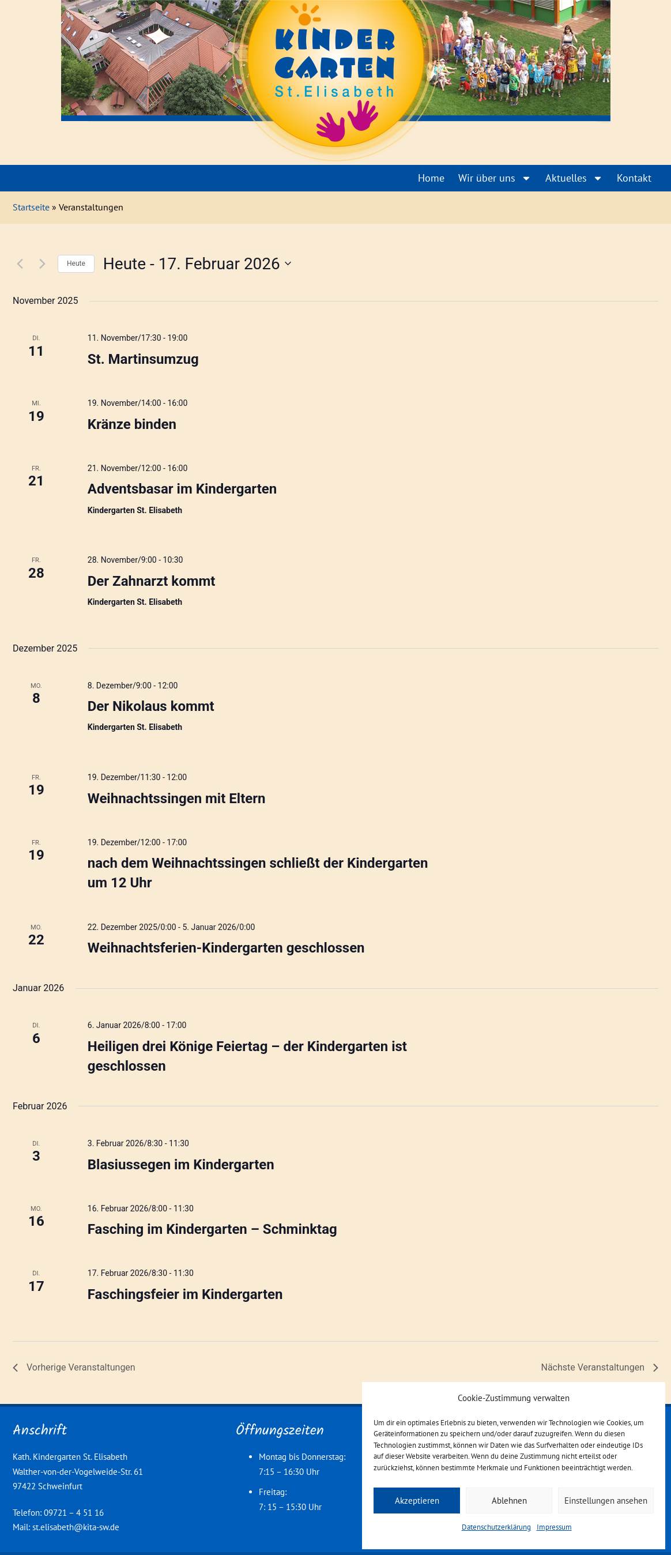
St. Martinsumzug (143, 359)
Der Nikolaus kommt (151, 706)
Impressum (554, 1527)
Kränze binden (132, 424)
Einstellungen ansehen (605, 1500)
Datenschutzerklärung (496, 1527)
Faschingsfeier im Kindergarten (185, 1294)
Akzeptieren (417, 1500)
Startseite (31, 207)
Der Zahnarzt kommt (152, 581)
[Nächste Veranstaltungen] (42, 263)
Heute (76, 263)
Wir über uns (494, 178)
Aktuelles (574, 178)
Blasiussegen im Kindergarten (181, 1165)
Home (431, 178)
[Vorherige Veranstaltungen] (20, 263)
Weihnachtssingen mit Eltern (177, 798)
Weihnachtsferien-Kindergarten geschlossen (226, 948)
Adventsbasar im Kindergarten (182, 489)
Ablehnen (509, 1500)
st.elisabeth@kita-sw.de (75, 1527)
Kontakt (634, 178)
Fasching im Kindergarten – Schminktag (212, 1229)
